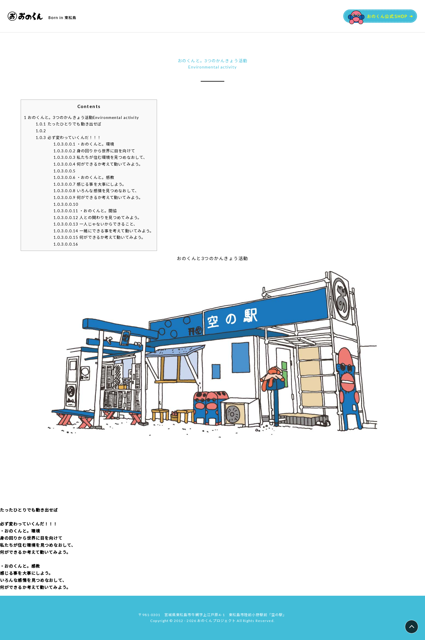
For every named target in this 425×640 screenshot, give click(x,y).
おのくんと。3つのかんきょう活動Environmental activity (81, 117)
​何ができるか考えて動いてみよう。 (98, 164)
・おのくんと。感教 (84, 177)
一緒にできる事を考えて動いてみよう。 (103, 230)
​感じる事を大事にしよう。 (90, 184)
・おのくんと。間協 (85, 210)
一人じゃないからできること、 (95, 224)
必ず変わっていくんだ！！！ (68, 137)
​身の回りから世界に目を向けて (94, 150)
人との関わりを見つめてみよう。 (97, 217)
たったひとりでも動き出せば (69, 124)
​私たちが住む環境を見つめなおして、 (100, 157)
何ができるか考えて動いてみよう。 (99, 237)
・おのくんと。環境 (84, 144)
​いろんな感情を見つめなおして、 (96, 190)
